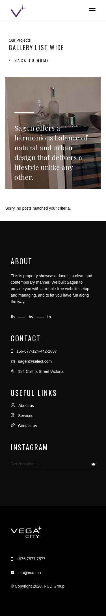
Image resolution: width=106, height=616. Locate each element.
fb (13, 316)
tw (31, 316)
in (49, 316)
